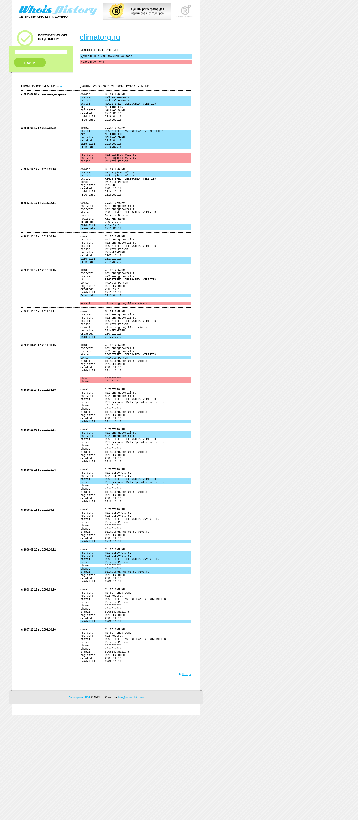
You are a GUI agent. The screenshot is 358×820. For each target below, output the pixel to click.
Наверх (185, 779)
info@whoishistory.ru (131, 802)
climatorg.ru (100, 37)
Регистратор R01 (79, 802)
